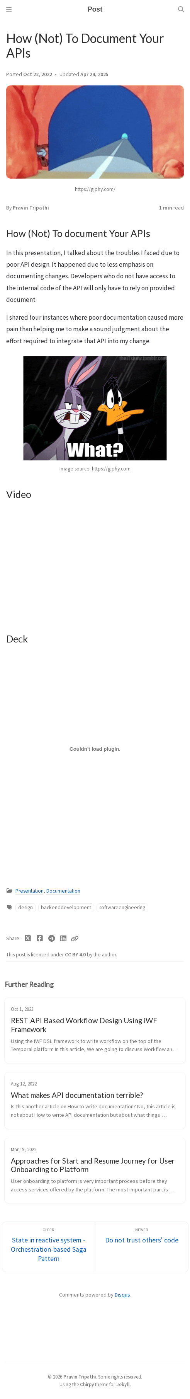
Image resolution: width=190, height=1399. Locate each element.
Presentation (29, 891)
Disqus (122, 1294)
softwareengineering (122, 907)
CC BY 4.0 (76, 954)
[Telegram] (51, 938)
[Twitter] (28, 938)
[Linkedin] (63, 938)
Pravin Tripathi (31, 207)
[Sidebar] (9, 9)
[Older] (48, 1247)
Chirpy (87, 1384)
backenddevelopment (66, 907)
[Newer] (141, 1247)
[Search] (181, 9)
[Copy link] (74, 938)
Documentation (63, 891)
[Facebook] (40, 938)
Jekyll (123, 1384)
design (25, 907)
